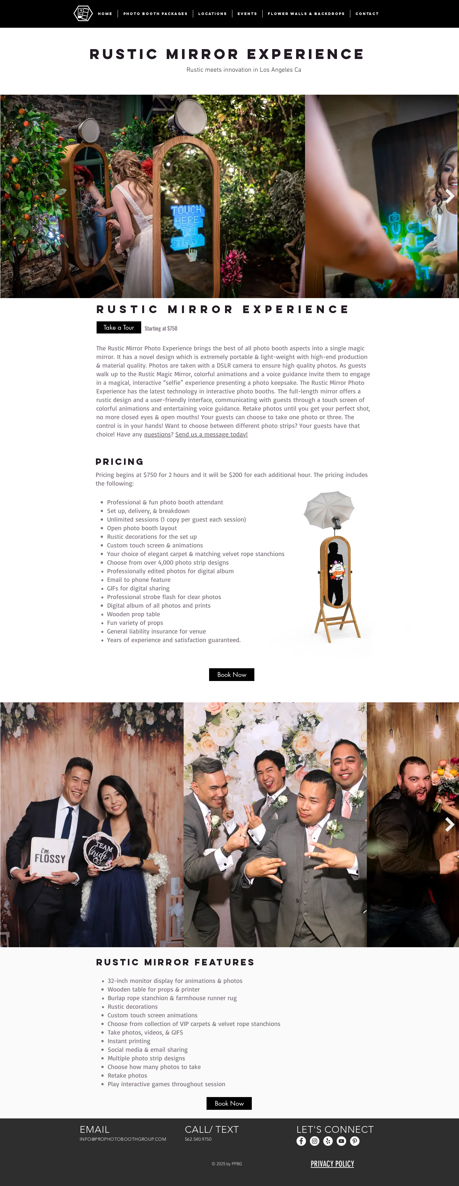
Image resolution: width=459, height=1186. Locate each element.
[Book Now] (231, 674)
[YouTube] (341, 1141)
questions (157, 434)
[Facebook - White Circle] (301, 1141)
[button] (155, 14)
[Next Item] (450, 196)
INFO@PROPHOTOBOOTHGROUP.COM (123, 1139)
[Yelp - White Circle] (328, 1141)
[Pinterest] (355, 1141)
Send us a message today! (211, 434)
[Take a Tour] (119, 327)
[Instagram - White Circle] (314, 1141)
